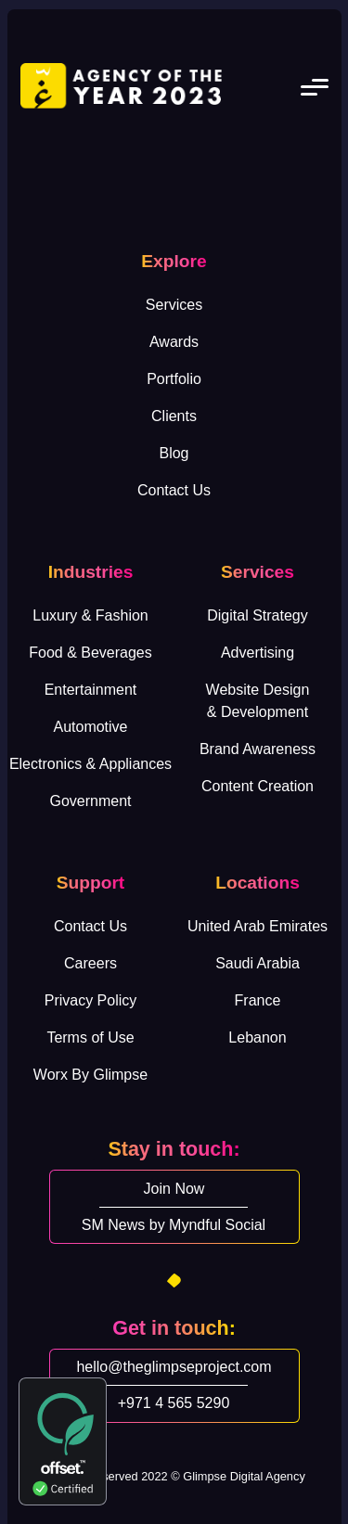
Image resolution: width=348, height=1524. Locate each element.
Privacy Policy (91, 1000)
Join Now (174, 1189)
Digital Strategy (257, 615)
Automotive (90, 727)
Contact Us (174, 490)
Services (174, 305)
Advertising (257, 652)
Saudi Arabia (257, 963)
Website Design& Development (258, 701)
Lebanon (257, 1037)
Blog (173, 453)
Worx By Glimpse (90, 1074)
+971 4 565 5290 (174, 1403)
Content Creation (257, 786)
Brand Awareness (258, 749)
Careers (90, 963)
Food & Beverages (90, 652)
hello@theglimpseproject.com (173, 1367)
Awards (174, 342)
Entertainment (91, 690)
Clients (174, 416)
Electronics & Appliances (90, 764)
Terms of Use (90, 1037)
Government (90, 801)
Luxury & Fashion (90, 615)
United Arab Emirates (257, 926)
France (258, 1000)
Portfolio (174, 379)
